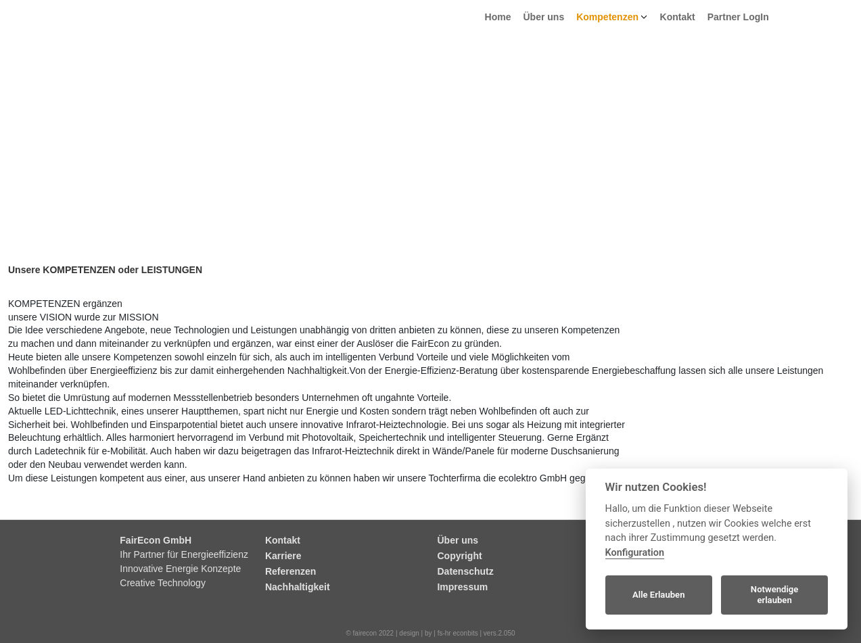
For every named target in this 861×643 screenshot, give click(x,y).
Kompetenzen (607, 16)
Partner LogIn (738, 16)
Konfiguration (634, 552)
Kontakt (677, 16)
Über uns (544, 16)
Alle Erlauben (658, 595)
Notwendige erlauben (774, 594)
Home (498, 16)
